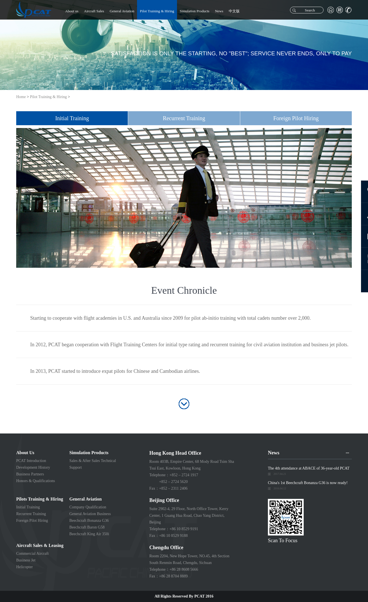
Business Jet (26, 560)
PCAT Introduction (31, 461)
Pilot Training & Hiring (157, 11)
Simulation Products (194, 11)
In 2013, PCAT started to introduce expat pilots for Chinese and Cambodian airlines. (115, 371)
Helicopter (24, 567)
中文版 (234, 11)
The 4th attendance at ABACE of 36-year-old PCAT (309, 468)
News (219, 11)
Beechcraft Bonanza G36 (89, 520)
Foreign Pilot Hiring (32, 520)
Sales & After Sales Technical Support (92, 464)
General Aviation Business (90, 514)
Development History (33, 467)
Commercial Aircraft (32, 553)
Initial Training (28, 507)
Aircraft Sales (94, 11)
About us (71, 11)
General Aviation (122, 11)
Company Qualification (87, 507)
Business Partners (30, 474)
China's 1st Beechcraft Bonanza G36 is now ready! (308, 483)
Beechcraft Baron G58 (87, 527)
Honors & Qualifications (35, 481)
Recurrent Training (31, 514)
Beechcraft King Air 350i (89, 534)
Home (21, 97)
